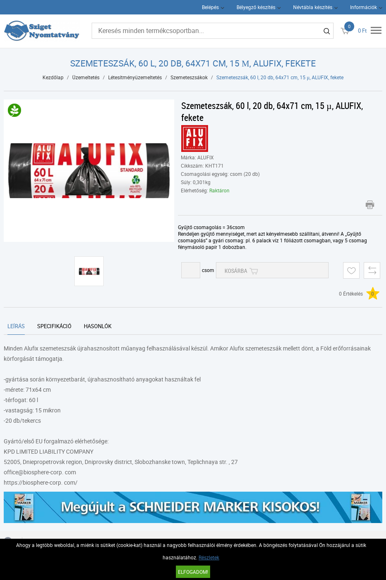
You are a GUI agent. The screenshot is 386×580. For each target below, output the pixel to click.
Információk (363, 7)
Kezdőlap (53, 77)
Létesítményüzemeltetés (135, 77)
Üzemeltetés (85, 77)
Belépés (210, 7)
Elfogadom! (193, 571)
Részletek (209, 557)
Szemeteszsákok (189, 77)
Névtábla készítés (312, 7)
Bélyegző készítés (256, 7)
